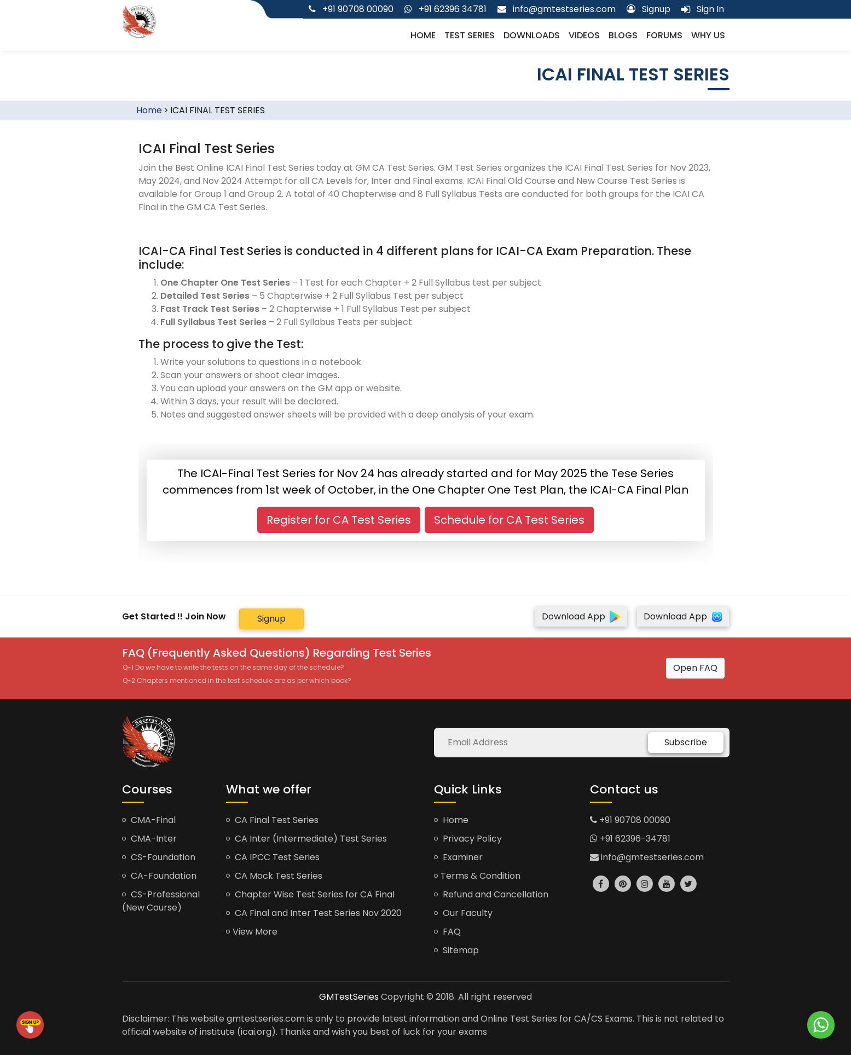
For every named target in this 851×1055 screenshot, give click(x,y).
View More (251, 931)
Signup (271, 618)
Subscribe (685, 742)
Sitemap (456, 950)
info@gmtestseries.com (647, 857)
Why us (708, 35)
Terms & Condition (477, 875)
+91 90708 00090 (630, 820)
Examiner (458, 857)
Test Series (469, 35)
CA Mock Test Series (274, 875)
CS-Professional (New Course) (161, 901)
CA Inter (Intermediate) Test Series (306, 838)
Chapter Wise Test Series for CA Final (310, 894)
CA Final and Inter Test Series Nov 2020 (314, 913)
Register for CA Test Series (339, 520)
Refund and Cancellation (491, 894)
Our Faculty (463, 913)
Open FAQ (695, 668)
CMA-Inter (149, 838)
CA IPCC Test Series (273, 857)
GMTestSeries (349, 996)
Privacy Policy (468, 838)
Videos (584, 35)
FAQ (447, 931)
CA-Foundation (159, 875)
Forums (664, 35)
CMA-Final (149, 820)
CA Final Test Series (272, 820)
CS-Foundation (158, 857)
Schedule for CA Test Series (509, 520)
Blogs (623, 35)
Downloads (531, 35)
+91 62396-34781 (630, 838)
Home (423, 35)
